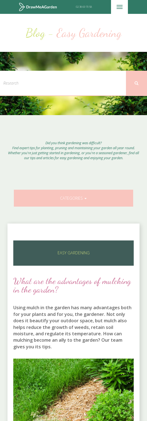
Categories (73, 198)
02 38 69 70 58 (84, 7)
